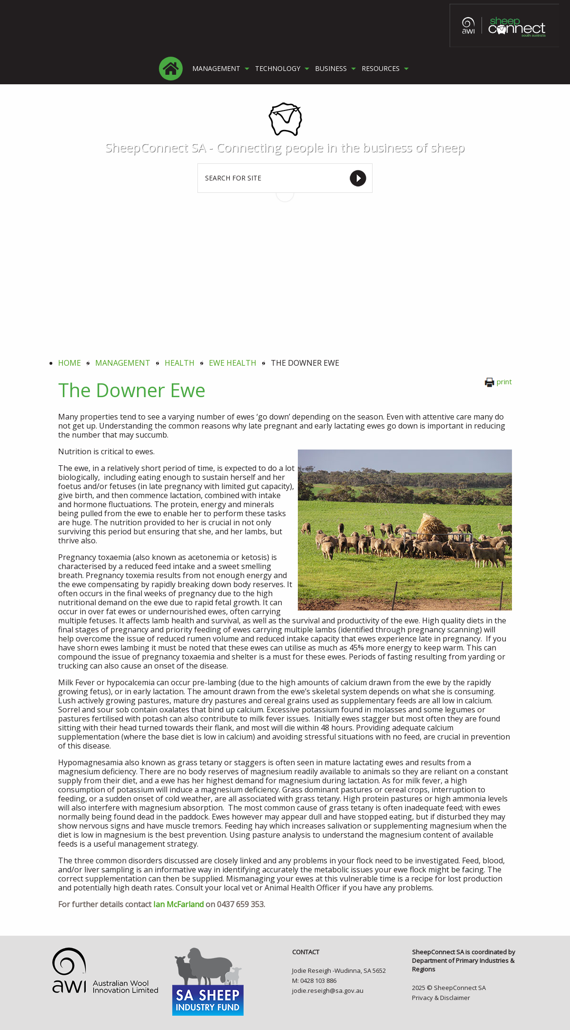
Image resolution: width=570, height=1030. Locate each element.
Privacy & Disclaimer (441, 997)
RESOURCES (381, 68)
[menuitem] (171, 68)
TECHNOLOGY (277, 68)
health (180, 363)
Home (69, 363)
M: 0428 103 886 (314, 980)
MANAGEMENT (216, 68)
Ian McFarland (178, 904)
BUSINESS (331, 68)
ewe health (232, 363)
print (498, 381)
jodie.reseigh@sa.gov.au (328, 990)
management (122, 363)
